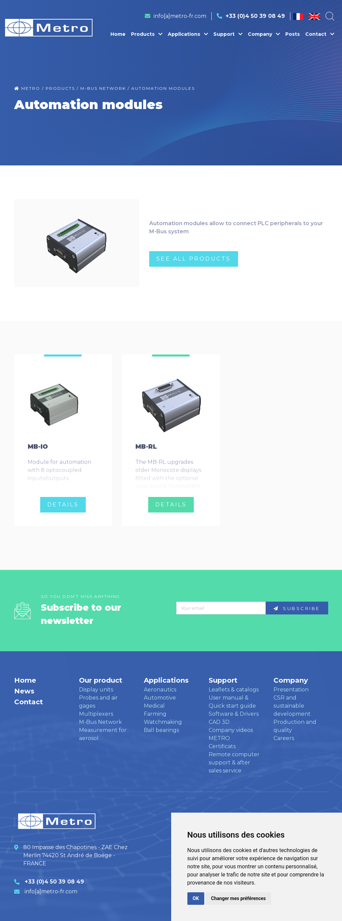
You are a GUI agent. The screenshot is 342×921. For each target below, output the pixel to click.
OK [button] (196, 898)
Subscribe (296, 608)
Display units (96, 689)
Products (146, 34)
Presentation (291, 689)
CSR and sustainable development (292, 705)
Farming (155, 714)
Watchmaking (163, 722)
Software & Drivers (234, 714)
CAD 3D (219, 722)
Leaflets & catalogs (234, 689)
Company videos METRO (231, 734)
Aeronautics (160, 689)
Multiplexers (96, 714)
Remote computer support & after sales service (234, 762)
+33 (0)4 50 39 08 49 (255, 16)
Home (118, 34)
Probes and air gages (98, 701)
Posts (292, 34)
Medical (154, 706)
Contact (319, 34)
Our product (100, 680)
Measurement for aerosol (103, 734)
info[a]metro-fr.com (180, 16)
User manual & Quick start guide (232, 701)
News (24, 691)
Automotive (160, 697)
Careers (283, 738)
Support (227, 34)
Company (264, 34)
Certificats (222, 746)
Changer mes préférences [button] (238, 898)
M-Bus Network (100, 722)
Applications (188, 34)
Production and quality (294, 726)
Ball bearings (161, 730)
